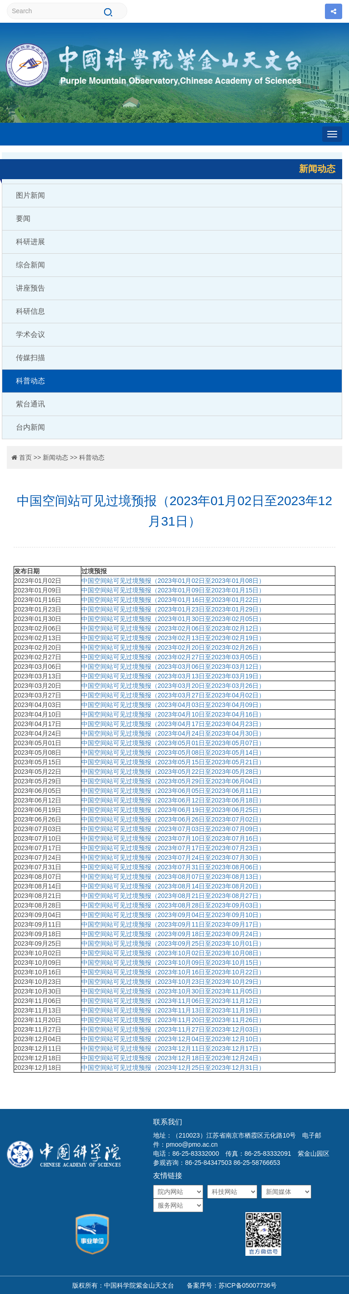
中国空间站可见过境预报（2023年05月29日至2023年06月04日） (173, 781)
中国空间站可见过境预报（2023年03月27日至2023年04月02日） (173, 695)
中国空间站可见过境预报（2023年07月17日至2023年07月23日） (173, 848)
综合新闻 (30, 265)
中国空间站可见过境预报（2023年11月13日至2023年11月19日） (173, 1010)
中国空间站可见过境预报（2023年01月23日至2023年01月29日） (173, 609)
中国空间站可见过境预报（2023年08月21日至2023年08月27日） (173, 895)
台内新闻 (30, 427)
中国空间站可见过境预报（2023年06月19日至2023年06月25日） (173, 809)
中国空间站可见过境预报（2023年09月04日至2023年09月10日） (173, 914)
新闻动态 (55, 457)
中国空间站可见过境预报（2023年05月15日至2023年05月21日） (173, 762)
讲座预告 (30, 288)
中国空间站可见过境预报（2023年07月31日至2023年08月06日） (173, 867)
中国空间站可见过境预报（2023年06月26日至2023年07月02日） (173, 819)
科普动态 (30, 381)
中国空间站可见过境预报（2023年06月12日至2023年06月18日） (173, 800)
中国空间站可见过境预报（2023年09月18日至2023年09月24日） (173, 934)
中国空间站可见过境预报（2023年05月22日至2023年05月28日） (173, 771)
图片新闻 (30, 195)
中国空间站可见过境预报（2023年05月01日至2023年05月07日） (173, 743)
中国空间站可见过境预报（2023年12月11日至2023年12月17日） (173, 1048)
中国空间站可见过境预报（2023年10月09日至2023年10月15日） (173, 962)
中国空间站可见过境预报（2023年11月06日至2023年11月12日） (173, 1000)
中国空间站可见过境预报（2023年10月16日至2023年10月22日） (173, 972)
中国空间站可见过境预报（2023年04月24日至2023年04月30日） (173, 733)
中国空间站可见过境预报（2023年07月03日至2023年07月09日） (173, 829)
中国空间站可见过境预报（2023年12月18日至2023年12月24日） (173, 1058)
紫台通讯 (30, 404)
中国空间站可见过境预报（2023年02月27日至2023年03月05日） (173, 657)
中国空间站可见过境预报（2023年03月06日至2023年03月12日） (173, 666)
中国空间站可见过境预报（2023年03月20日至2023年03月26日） (173, 685)
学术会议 (30, 334)
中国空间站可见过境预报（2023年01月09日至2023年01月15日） (173, 590)
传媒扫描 (30, 357)
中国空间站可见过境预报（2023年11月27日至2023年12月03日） (173, 1029)
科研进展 (30, 242)
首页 (25, 457)
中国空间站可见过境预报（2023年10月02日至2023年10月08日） (173, 953)
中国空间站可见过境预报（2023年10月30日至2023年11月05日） (173, 991)
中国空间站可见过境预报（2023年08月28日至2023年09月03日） (173, 905)
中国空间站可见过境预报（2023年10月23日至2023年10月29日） (173, 981)
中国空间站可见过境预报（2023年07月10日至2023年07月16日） (173, 838)
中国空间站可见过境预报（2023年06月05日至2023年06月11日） (173, 790)
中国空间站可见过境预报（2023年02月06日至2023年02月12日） (173, 628)
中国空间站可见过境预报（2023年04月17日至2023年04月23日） (173, 723)
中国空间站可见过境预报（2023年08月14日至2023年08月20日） (173, 886)
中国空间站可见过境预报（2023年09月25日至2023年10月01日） (173, 943)
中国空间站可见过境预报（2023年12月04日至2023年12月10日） (173, 1039)
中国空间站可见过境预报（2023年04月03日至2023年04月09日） (173, 704)
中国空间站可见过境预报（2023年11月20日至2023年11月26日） (173, 1019)
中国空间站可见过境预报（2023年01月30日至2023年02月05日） (173, 618)
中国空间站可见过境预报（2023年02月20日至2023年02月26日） (173, 647)
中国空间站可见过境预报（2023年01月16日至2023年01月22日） (173, 599)
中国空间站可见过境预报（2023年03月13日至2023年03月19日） (173, 676)
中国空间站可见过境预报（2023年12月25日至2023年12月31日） (173, 1067)
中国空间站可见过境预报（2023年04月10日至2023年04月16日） (173, 714)
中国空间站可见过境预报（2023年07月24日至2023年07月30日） (173, 857)
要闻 (23, 218)
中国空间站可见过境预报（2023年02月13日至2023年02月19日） (173, 638)
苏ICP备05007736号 (248, 1285)
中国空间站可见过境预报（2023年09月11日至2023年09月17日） (173, 924)
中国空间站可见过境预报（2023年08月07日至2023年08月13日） (173, 876)
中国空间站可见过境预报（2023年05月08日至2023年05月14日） (173, 752)
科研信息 (30, 311)
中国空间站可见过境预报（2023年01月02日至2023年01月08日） (174, 580)
